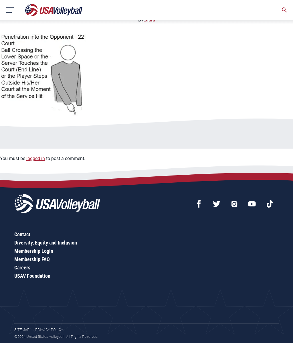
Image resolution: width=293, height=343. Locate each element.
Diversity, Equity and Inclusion (45, 243)
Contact (22, 234)
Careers (22, 268)
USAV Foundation (32, 276)
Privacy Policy (49, 330)
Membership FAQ (32, 259)
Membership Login (33, 251)
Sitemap (21, 330)
